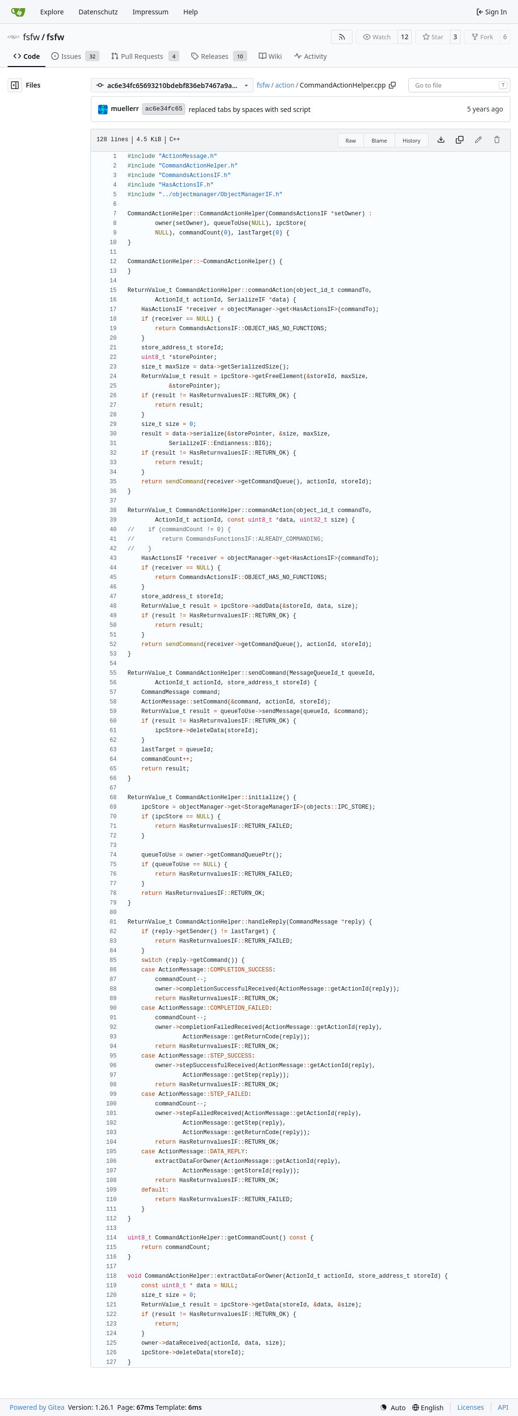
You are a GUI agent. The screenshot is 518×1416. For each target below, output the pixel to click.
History (411, 140)
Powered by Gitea (37, 1407)
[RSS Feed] (342, 37)
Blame (379, 140)
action (284, 84)
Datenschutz (98, 11)
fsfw (31, 37)
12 (404, 36)
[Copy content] (459, 140)
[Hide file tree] (15, 85)
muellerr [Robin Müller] (125, 108)
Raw (351, 140)
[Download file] (441, 140)
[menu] (393, 1407)
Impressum (150, 11)
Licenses (470, 1407)
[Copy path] (392, 85)
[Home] (18, 12)
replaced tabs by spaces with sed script (249, 109)
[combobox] (459, 85)
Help (190, 11)
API (503, 1407)
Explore (52, 11)
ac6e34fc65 (163, 108)
